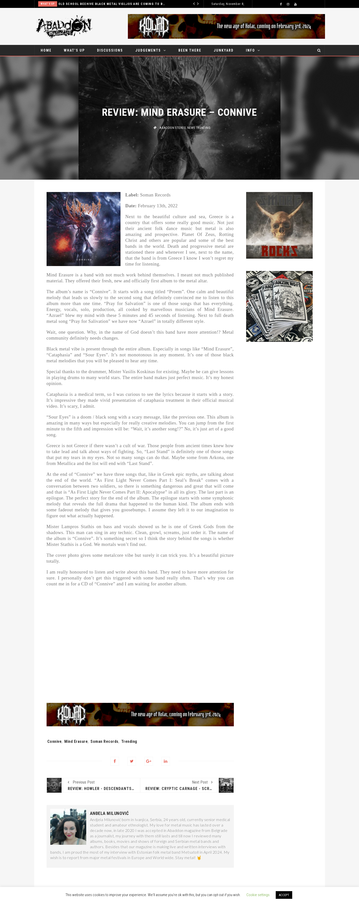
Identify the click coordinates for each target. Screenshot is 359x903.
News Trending (198, 128)
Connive (54, 741)
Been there (189, 50)
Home (46, 50)
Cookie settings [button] (258, 895)
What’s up (74, 50)
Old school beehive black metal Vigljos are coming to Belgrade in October (112, 4)
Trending (129, 741)
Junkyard (224, 50)
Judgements (148, 50)
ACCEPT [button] (284, 895)
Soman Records (104, 741)
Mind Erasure (76, 741)
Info (250, 50)
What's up (48, 3)
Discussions (110, 50)
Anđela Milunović (109, 813)
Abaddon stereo (172, 128)
